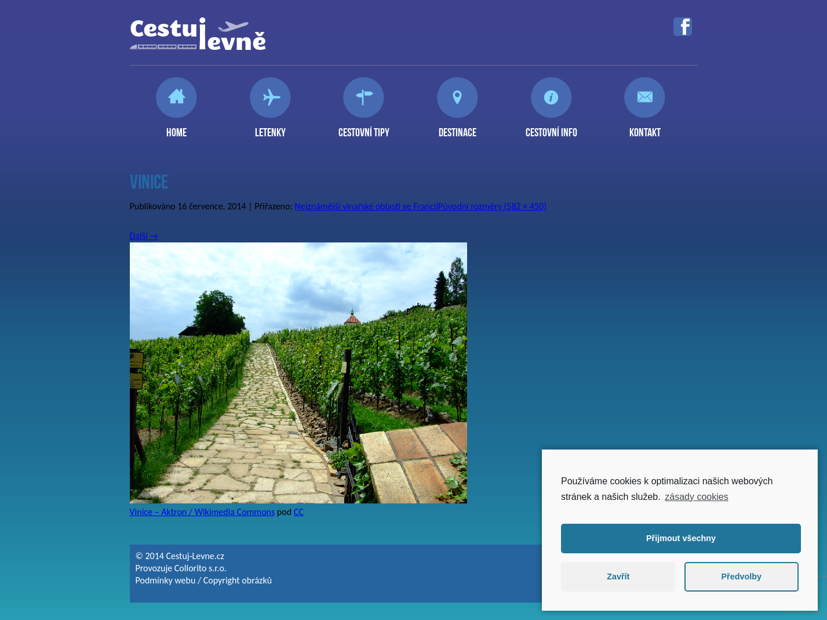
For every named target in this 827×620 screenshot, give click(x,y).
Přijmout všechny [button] (681, 538)
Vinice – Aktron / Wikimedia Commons (202, 511)
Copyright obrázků (237, 580)
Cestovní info (551, 127)
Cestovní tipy (363, 127)
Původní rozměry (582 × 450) (492, 206)
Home (176, 127)
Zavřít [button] (618, 576)
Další (144, 235)
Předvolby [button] (741, 576)
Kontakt (645, 127)
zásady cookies (696, 497)
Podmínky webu (166, 580)
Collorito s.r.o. (200, 568)
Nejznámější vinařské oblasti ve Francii (366, 206)
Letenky (270, 127)
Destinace (457, 127)
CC (299, 511)
